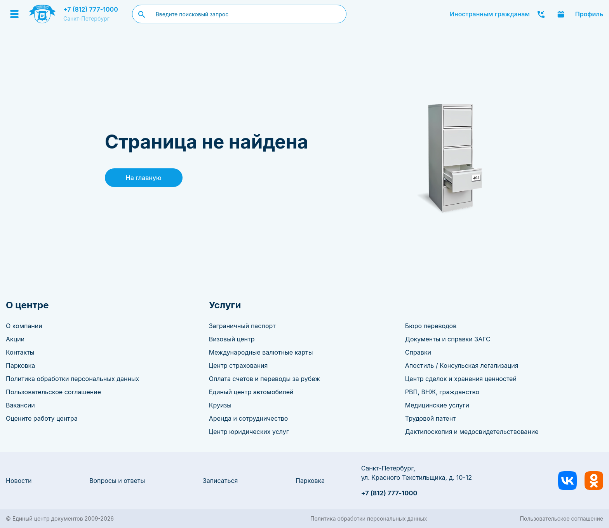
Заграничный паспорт (242, 326)
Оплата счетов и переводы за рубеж (264, 379)
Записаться (220, 480)
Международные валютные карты (261, 352)
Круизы (220, 405)
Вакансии (20, 405)
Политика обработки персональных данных (72, 379)
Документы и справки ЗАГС (448, 339)
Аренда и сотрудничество (248, 418)
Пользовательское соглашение (53, 392)
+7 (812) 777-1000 (90, 9)
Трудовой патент (430, 418)
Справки (418, 352)
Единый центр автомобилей (251, 392)
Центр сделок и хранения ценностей (461, 379)
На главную (144, 178)
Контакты (20, 352)
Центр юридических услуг (249, 431)
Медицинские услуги (437, 405)
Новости (18, 480)
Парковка (20, 365)
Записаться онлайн (560, 14)
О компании (24, 326)
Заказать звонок (541, 14)
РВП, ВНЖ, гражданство (442, 392)
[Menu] (14, 14)
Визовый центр (232, 339)
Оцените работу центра (42, 418)
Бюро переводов (430, 326)
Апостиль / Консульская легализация (462, 365)
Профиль (589, 14)
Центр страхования (238, 365)
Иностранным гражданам (490, 14)
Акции (15, 339)
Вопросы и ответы (117, 480)
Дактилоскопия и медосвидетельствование (472, 431)
